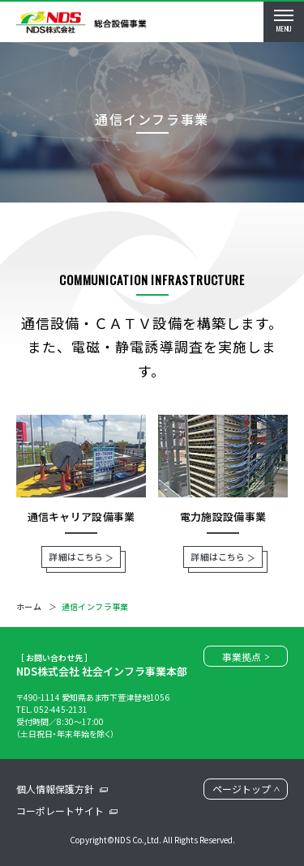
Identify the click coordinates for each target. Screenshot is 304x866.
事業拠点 (246, 656)
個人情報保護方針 (62, 789)
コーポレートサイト (67, 810)
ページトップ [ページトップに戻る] (246, 789)
